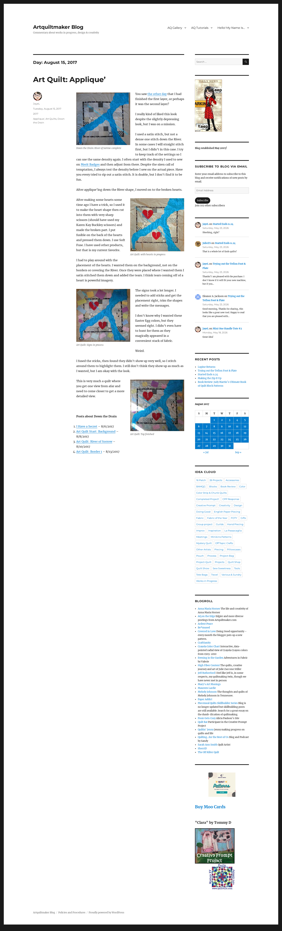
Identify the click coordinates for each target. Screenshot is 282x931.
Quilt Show (202, 568)
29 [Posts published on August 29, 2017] (214, 445)
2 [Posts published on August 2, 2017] (222, 420)
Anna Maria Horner (209, 608)
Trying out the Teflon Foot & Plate (217, 370)
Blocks (213, 486)
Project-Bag (227, 555)
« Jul (205, 452)
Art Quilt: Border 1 (89, 451)
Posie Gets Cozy (207, 718)
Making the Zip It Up (209, 378)
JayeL (36, 103)
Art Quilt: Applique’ (69, 79)
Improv (200, 530)
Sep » (238, 452)
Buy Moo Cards (210, 806)
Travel (214, 574)
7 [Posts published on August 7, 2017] (206, 426)
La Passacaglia (233, 530)
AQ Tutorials (199, 28)
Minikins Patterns (221, 536)
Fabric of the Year (217, 518)
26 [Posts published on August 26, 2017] (245, 439)
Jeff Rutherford (206, 672)
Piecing (218, 549)
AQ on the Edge (206, 616)
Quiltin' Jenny (206, 729)
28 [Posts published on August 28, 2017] (206, 445)
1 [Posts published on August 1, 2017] (214, 420)
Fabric (200, 518)
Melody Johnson (207, 691)
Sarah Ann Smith (207, 744)
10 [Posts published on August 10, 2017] (229, 426)
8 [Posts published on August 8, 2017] (214, 426)
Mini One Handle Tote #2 (227, 328)
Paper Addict (205, 699)
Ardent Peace (205, 623)
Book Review (228, 486)
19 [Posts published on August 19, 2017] (245, 432)
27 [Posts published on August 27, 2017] (198, 445)
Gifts (243, 518)
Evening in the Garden (210, 657)
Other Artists (203, 549)
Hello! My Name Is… (231, 28)
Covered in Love (207, 631)
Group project (204, 524)
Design (238, 505)
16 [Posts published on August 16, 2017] (221, 432)
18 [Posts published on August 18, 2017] (237, 432)
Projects (219, 562)
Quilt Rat (203, 722)
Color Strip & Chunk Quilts (211, 492)
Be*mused (204, 627)
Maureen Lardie (207, 688)
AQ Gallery (174, 28)
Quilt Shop (234, 562)
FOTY (234, 518)
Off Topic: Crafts (224, 543)
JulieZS (207, 243)
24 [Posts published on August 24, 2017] (229, 439)
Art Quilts (51, 118)
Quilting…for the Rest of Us (213, 737)
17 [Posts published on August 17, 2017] (229, 432)
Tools (237, 568)
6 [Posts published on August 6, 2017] (199, 426)
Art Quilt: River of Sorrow (94, 441)
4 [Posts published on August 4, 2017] (237, 420)
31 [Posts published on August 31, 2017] (229, 445)
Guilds (220, 524)
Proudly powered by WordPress (106, 912)
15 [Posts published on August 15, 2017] (214, 432)
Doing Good (203, 511)
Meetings (201, 536)
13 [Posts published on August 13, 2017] (199, 432)
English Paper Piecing (227, 511)
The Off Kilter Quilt (208, 752)
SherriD (202, 748)
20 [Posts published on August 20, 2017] (198, 439)
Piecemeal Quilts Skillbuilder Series (218, 703)
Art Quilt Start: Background (95, 431)
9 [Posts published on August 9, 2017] (222, 426)
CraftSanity (204, 642)
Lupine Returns (206, 366)
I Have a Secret (86, 426)
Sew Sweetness (222, 568)
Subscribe (202, 200)
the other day (157, 94)
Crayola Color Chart (209, 646)
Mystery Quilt (204, 543)
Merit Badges (90, 164)
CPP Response (230, 499)
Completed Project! (207, 499)
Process (211, 555)
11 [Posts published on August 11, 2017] (237, 426)
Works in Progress (206, 580)
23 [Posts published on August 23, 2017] (221, 439)
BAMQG (201, 486)
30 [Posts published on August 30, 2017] (221, 445)
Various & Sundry (231, 574)
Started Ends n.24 (223, 224)
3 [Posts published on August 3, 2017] (229, 420)
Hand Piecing (235, 524)
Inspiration (214, 530)
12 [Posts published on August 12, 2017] (245, 426)
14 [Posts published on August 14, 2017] (206, 432)
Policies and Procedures (71, 912)
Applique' (38, 118)
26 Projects (216, 480)
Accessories (232, 480)
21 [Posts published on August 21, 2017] (206, 439)
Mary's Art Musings (209, 684)
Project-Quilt (203, 562)
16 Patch (201, 480)
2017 (35, 113)
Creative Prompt (205, 505)
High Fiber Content (209, 665)
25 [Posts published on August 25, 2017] (237, 439)
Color (242, 486)
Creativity (224, 505)
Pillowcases (233, 549)
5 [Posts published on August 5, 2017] (245, 420)
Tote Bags (202, 574)
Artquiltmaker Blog (58, 27)
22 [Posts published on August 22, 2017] (214, 439)
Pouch (200, 555)
